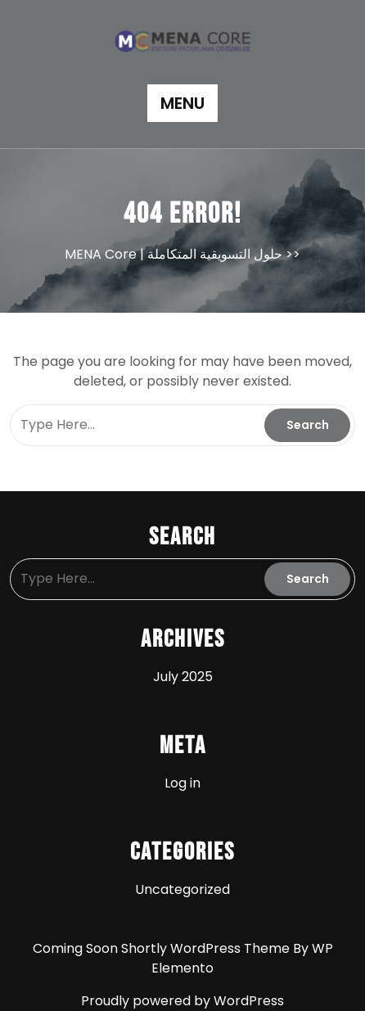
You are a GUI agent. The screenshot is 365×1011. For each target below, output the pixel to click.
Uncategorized (182, 889)
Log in (182, 783)
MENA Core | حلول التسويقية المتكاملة (173, 254)
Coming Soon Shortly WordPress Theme (163, 948)
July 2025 (183, 676)
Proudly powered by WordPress (182, 1000)
